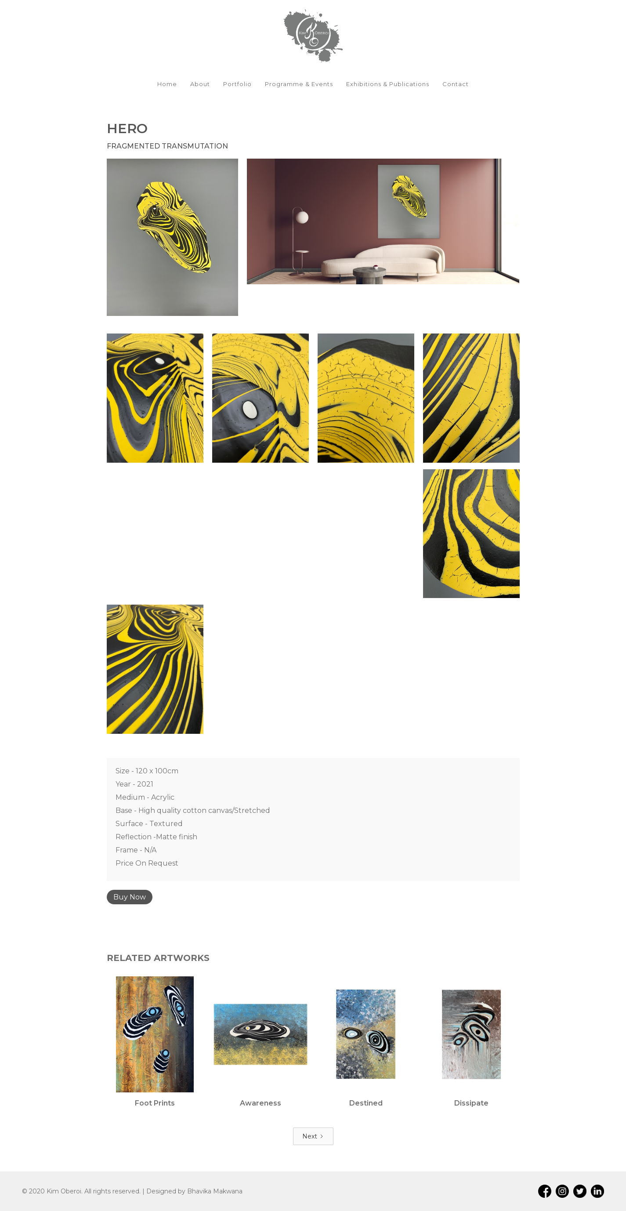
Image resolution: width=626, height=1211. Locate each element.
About (200, 83)
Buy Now (129, 897)
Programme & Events (299, 83)
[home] (313, 35)
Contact (455, 83)
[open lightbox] (173, 237)
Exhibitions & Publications (387, 83)
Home (167, 83)
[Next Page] (313, 1136)
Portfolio (237, 83)
